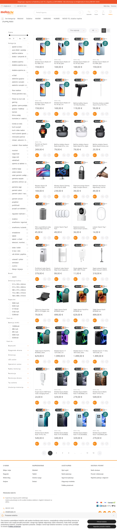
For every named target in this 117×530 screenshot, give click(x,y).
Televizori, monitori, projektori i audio (18, 230)
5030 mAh (13, 293)
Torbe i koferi (18, 234)
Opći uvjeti (65, 470)
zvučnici (18, 253)
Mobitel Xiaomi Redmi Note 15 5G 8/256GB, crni (61, 393)
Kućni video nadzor (18, 125)
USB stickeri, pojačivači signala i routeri (18, 242)
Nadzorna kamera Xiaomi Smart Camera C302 (80, 228)
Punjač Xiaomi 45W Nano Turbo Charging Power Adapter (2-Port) (43, 393)
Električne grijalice (18, 77)
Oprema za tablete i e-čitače (18, 157)
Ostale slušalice (18, 165)
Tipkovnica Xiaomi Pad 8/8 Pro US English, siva (42, 310)
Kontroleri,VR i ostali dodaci (18, 115)
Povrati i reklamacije (97, 474)
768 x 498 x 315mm (16, 282)
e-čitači (18, 74)
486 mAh (13, 316)
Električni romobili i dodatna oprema (18, 85)
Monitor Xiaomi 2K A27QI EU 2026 (41, 186)
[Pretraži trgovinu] (58, 12)
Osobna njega (18, 161)
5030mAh (13, 324)
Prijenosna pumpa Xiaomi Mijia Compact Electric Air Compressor (81, 186)
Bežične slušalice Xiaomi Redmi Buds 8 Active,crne (100, 145)
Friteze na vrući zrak (18, 95)
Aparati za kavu (18, 47)
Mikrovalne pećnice (18, 131)
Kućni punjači (18, 121)
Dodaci (34, 481)
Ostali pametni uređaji (18, 168)
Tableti (18, 223)
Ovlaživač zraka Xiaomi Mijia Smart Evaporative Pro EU (61, 269)
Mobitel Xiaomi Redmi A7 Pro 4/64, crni (43, 62)
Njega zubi (18, 150)
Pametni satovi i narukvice (18, 184)
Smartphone (18, 219)
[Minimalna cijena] (15, 39)
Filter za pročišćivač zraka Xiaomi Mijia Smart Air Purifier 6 (43, 228)
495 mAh (13, 319)
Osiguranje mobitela (68, 481)
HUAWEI (58, 19)
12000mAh (13, 313)
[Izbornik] (9, 19)
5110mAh (13, 296)
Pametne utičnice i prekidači (18, 174)
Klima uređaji (18, 112)
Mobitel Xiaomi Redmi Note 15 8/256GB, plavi (100, 433)
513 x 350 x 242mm (16, 271)
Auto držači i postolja (18, 50)
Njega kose (18, 146)
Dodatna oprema (18, 60)
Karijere (5, 481)
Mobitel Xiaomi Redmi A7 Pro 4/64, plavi (101, 62)
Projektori (18, 191)
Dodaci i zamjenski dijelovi (18, 57)
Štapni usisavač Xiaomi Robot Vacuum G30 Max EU (100, 269)
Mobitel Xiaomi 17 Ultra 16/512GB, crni (100, 351)
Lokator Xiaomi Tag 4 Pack (61, 228)
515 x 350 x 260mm (16, 274)
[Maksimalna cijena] (25, 39)
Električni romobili (18, 80)
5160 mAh (13, 298)
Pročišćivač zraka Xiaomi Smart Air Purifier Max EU (43, 269)
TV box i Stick (18, 238)
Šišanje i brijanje (18, 256)
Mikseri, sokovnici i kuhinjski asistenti (18, 136)
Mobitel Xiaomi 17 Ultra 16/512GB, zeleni (80, 351)
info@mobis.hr (10, 512)
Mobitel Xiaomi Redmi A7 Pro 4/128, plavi (62, 62)
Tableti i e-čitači (18, 226)
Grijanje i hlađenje (18, 105)
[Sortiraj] (77, 30)
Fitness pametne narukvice (18, 92)
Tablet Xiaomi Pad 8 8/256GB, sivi (99, 310)
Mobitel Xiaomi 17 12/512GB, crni (60, 351)
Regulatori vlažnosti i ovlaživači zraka (18, 203)
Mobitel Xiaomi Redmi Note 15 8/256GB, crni (80, 392)
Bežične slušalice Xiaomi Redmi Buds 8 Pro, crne (61, 145)
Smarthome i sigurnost (18, 211)
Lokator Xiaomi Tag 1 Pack (99, 228)
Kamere (18, 108)
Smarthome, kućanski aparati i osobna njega (18, 215)
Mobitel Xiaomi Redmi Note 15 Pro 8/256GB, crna (61, 434)
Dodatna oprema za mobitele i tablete (18, 70)
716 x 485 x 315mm (16, 280)
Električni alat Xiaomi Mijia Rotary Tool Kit (99, 186)
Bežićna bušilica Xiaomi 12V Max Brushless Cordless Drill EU (80, 104)
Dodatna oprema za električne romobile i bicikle (18, 64)
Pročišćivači (18, 194)
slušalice (18, 208)
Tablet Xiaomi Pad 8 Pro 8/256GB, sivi (80, 310)
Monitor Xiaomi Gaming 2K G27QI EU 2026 (61, 186)
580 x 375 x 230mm (16, 277)
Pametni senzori (18, 187)
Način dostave (95, 470)
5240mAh (13, 301)
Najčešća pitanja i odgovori (99, 478)
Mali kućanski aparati (18, 128)
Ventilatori (18, 249)
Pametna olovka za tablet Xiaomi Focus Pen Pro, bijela (101, 104)
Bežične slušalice (18, 54)
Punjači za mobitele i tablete (18, 198)
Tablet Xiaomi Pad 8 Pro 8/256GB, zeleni (42, 351)
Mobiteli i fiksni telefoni (18, 140)
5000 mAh (13, 290)
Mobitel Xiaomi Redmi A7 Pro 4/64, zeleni (43, 103)
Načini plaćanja (66, 474)
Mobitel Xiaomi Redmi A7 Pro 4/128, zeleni (81, 62)
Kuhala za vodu (18, 118)
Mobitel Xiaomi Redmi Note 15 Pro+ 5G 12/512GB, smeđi (100, 393)
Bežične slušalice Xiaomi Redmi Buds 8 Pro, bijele (80, 145)
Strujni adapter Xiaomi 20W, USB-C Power (80, 269)
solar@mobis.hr (23, 517)
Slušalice (31, 19)
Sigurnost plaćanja (67, 478)
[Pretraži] (80, 12)
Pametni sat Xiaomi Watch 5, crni (41, 145)
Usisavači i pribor (18, 246)
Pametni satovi (18, 181)
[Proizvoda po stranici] (94, 30)
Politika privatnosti (67, 485)
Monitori (18, 143)
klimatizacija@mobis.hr (24, 515)
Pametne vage (18, 178)
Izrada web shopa (102, 526)
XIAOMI (39, 19)
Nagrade (6, 474)
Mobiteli (22, 19)
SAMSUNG (49, 19)
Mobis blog (106, 6)
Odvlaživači (18, 153)
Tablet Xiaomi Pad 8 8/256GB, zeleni (60, 310)
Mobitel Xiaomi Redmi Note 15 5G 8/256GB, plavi (80, 434)
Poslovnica (113, 6)
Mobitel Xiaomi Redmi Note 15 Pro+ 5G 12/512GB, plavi (42, 434)
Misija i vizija (7, 470)
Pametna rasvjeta (18, 171)
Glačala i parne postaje (18, 102)
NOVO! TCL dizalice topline (74, 19)
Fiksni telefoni (18, 89)
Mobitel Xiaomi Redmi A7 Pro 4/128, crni (62, 103)
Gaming (18, 99)
